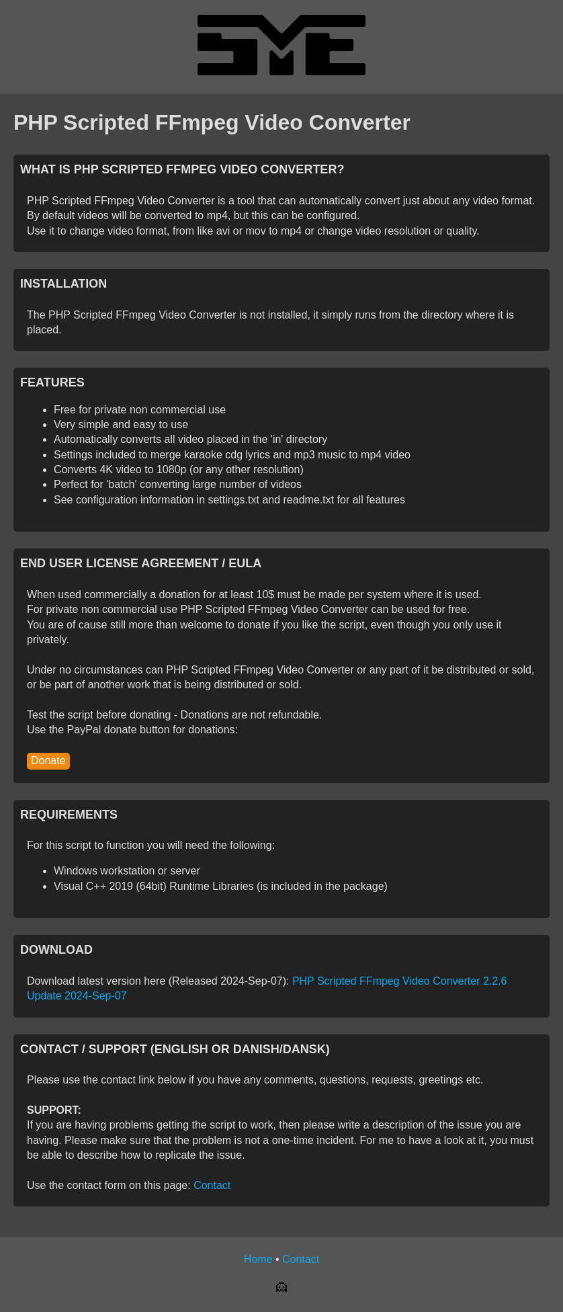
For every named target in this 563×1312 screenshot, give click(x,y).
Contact (211, 1185)
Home (258, 1259)
